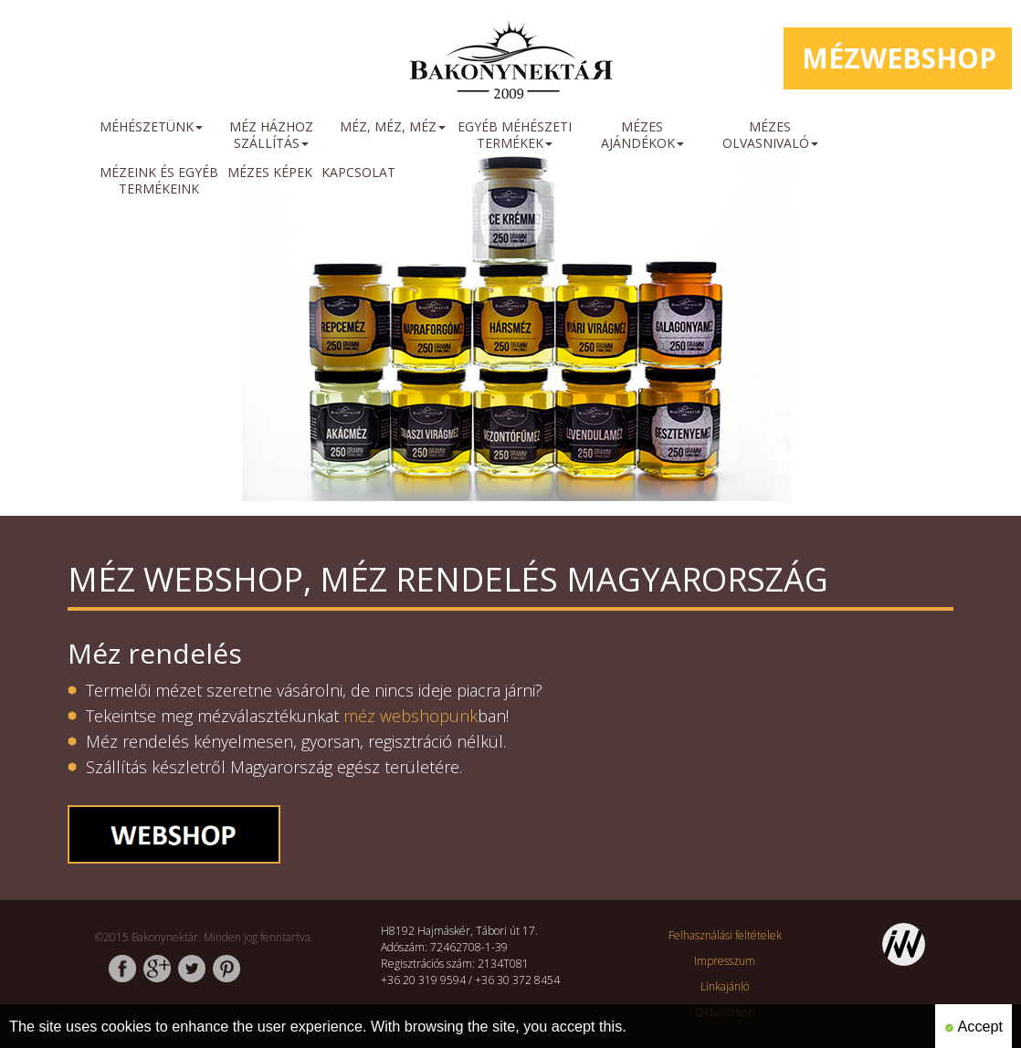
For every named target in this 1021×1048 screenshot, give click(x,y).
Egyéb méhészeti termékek (515, 135)
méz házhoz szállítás (271, 135)
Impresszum (724, 961)
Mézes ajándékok (642, 135)
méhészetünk (151, 126)
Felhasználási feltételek (725, 935)
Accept (973, 1026)
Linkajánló (724, 986)
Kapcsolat (358, 172)
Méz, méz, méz (393, 126)
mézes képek (269, 172)
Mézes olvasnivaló (770, 135)
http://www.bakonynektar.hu (510, 64)
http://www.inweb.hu (903, 944)
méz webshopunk (410, 716)
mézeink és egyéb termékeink (159, 180)
